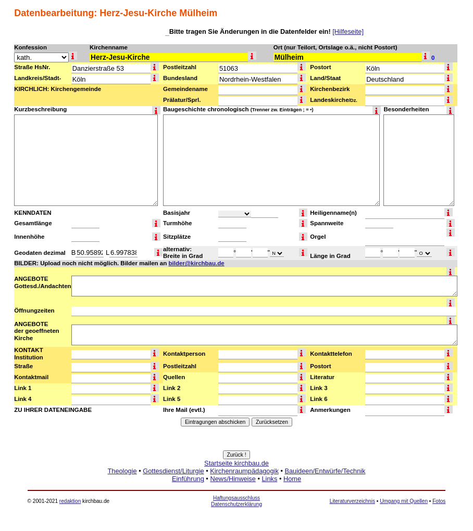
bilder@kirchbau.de (196, 263)
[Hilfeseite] (348, 31)
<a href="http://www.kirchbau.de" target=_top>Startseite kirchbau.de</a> (236, 483)
